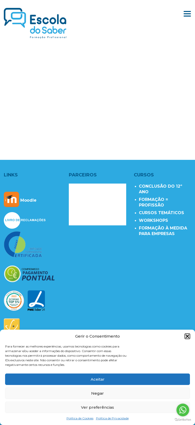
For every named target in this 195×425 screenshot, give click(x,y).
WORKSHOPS (153, 220)
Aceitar (98, 379)
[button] (187, 336)
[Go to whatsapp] (182, 410)
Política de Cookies (80, 418)
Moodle (20, 200)
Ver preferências (97, 407)
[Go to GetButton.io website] (183, 419)
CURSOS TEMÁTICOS (161, 212)
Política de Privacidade (112, 418)
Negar (97, 393)
